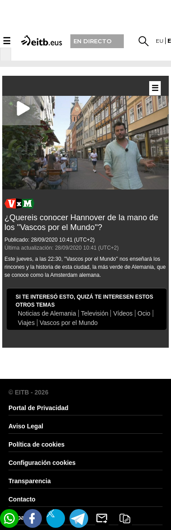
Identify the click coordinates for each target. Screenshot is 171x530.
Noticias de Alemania (47, 313)
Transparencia (29, 481)
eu (159, 40)
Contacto (22, 499)
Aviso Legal (25, 426)
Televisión (94, 313)
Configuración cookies (42, 462)
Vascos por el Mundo (69, 322)
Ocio (144, 313)
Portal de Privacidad (38, 407)
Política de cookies (36, 444)
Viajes (26, 322)
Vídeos (123, 313)
